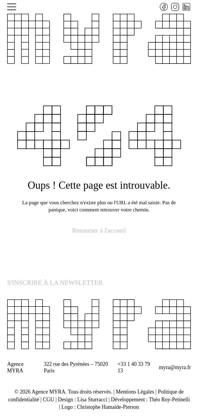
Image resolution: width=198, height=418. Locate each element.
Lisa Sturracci (92, 399)
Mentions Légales (135, 392)
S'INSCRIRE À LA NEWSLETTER (55, 282)
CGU (48, 399)
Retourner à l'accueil (99, 230)
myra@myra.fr (175, 367)
